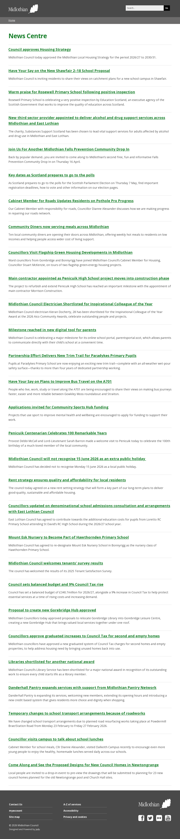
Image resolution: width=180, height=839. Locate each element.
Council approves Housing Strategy (39, 49)
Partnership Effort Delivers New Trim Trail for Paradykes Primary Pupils (72, 355)
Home (11, 20)
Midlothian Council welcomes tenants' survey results (55, 563)
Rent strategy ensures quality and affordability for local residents (67, 479)
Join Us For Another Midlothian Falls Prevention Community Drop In (68, 149)
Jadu (38, 829)
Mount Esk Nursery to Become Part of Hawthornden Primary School (68, 537)
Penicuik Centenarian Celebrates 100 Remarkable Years (57, 432)
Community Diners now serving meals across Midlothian (58, 226)
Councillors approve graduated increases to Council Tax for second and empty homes (84, 635)
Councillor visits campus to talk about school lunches (55, 739)
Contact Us (15, 804)
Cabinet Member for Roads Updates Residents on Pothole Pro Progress (71, 200)
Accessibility (70, 810)
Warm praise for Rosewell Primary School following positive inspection (71, 91)
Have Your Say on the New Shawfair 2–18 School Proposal (59, 70)
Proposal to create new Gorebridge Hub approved (52, 610)
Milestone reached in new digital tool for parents (52, 329)
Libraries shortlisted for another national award (51, 661)
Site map (14, 816)
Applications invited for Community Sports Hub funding (58, 407)
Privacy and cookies (75, 816)
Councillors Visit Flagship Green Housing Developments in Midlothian (70, 252)
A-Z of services (72, 804)
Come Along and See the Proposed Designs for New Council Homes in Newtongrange (83, 764)
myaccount (15, 810)
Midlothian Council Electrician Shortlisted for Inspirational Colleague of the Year (80, 303)
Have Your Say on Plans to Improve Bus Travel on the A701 (60, 381)
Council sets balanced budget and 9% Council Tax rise (55, 584)
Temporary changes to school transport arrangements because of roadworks (76, 713)
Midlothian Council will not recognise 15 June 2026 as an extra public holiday (77, 458)
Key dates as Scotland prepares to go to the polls (51, 174)
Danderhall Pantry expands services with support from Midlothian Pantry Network (82, 687)
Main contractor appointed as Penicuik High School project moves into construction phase (88, 278)
